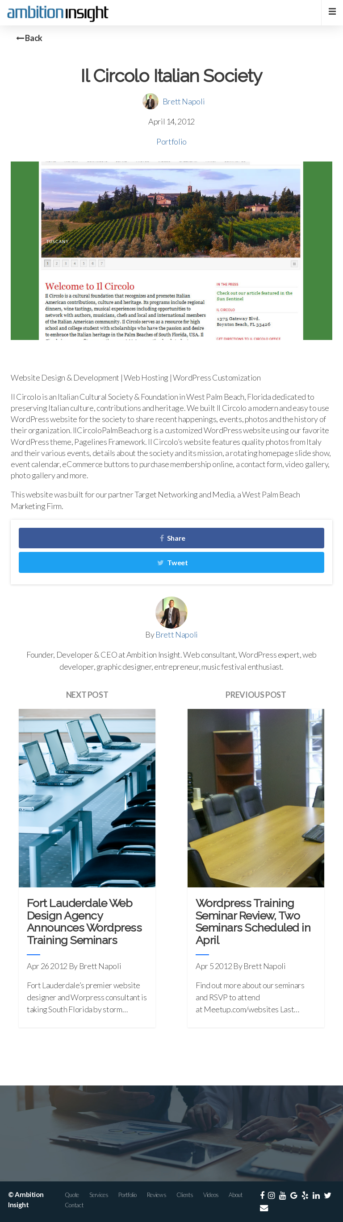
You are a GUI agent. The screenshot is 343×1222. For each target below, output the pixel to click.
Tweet (172, 562)
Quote (72, 1194)
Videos (211, 1194)
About (235, 1194)
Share (172, 538)
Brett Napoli (184, 101)
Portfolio (171, 141)
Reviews (156, 1194)
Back (29, 38)
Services (99, 1194)
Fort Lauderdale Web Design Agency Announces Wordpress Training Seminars (84, 921)
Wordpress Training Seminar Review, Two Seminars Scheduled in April (253, 921)
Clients (184, 1194)
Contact (74, 1205)
